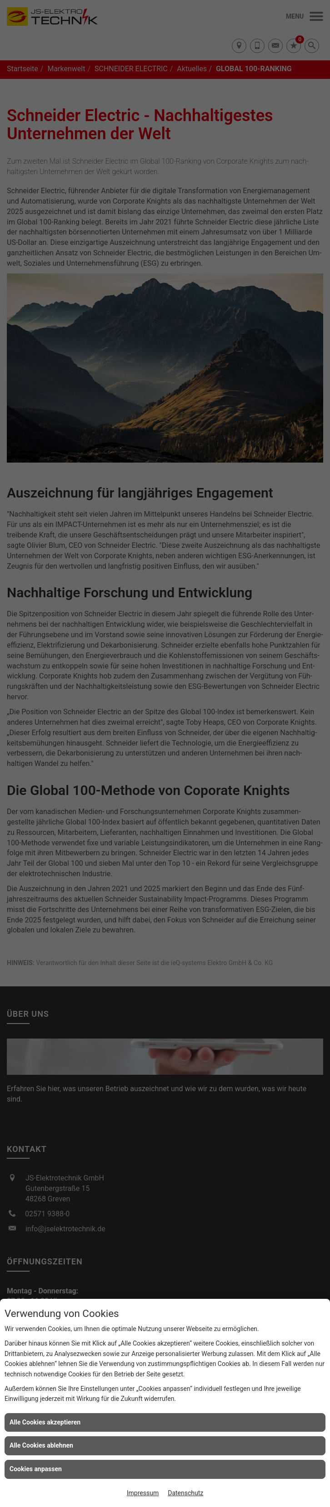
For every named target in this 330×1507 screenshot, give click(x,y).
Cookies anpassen (36, 1469)
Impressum (143, 1493)
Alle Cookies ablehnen (41, 1445)
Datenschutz (185, 1493)
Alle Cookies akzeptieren (45, 1422)
